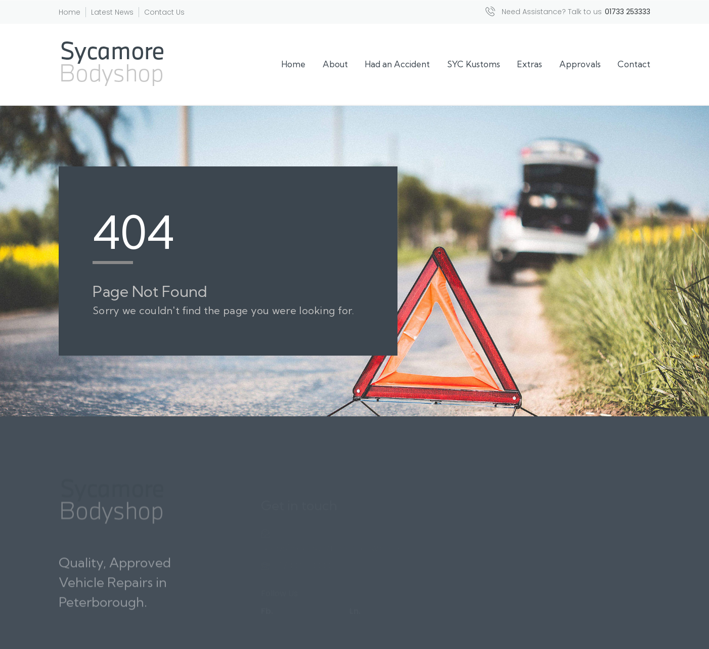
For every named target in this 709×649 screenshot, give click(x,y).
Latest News (112, 12)
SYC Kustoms (473, 64)
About (335, 64)
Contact (633, 64)
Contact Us (164, 12)
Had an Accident (397, 64)
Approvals (580, 64)
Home (69, 12)
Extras (529, 64)
